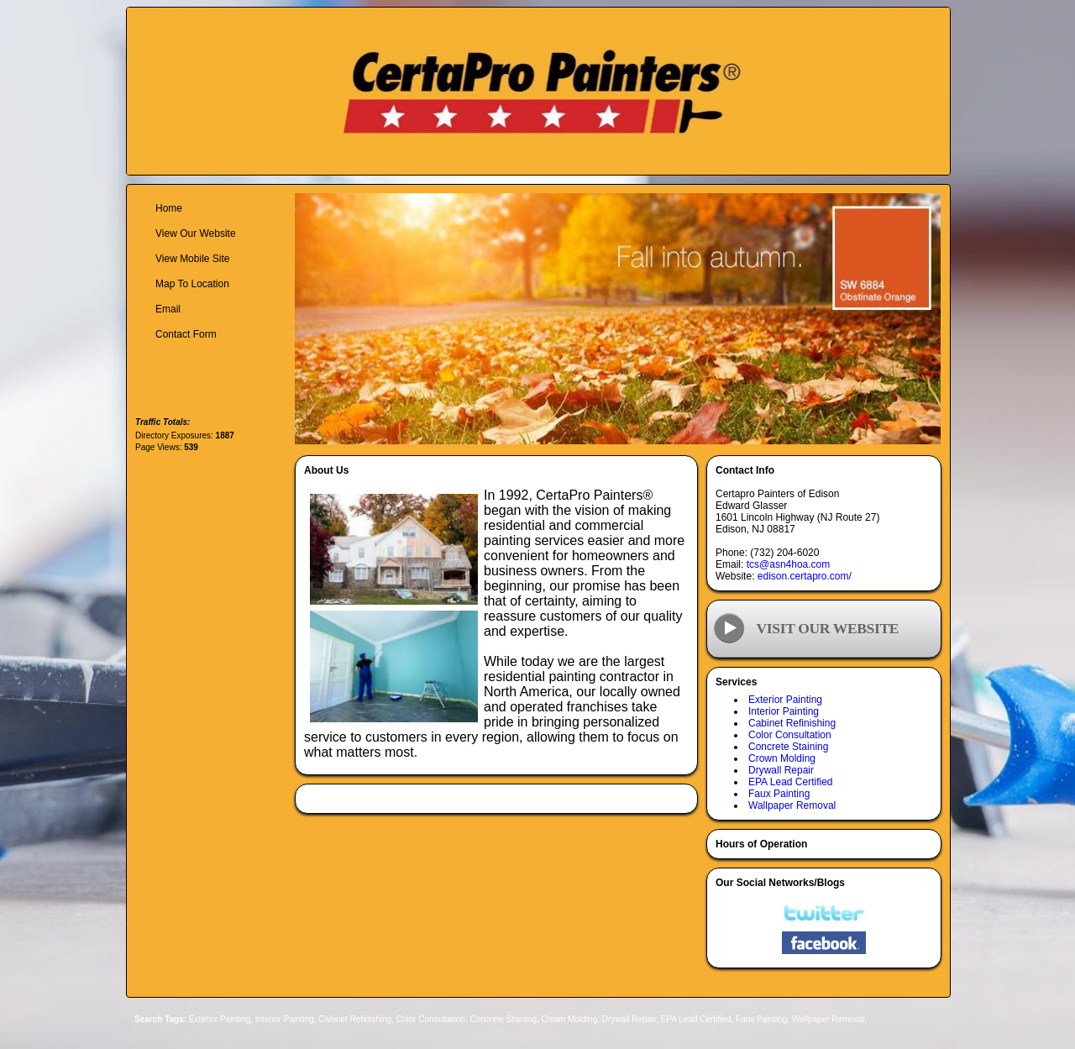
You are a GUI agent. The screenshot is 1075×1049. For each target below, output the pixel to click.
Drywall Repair (781, 770)
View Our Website (195, 233)
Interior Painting (783, 711)
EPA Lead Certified (790, 782)
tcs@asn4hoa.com (789, 564)
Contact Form (186, 334)
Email (168, 309)
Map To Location (192, 284)
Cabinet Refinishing (792, 723)
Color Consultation (789, 735)
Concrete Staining (788, 747)
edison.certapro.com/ (805, 576)
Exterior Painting (785, 699)
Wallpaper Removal (792, 805)
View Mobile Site (192, 259)
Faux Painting (779, 794)
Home (168, 208)
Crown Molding (781, 758)
